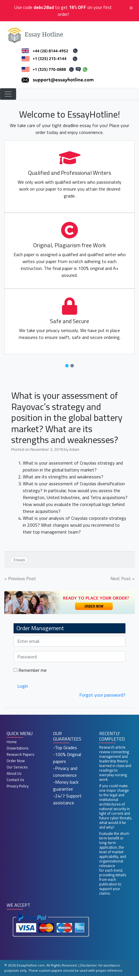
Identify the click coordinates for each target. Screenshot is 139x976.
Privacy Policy (18, 786)
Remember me (30, 670)
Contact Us (15, 779)
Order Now (16, 760)
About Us (14, 773)
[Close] (131, 7)
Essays (19, 559)
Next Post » (122, 578)
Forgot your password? (102, 695)
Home (12, 741)
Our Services (17, 767)
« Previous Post (20, 578)
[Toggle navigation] (8, 94)
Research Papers (20, 754)
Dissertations (17, 748)
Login (22, 686)
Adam (74, 449)
